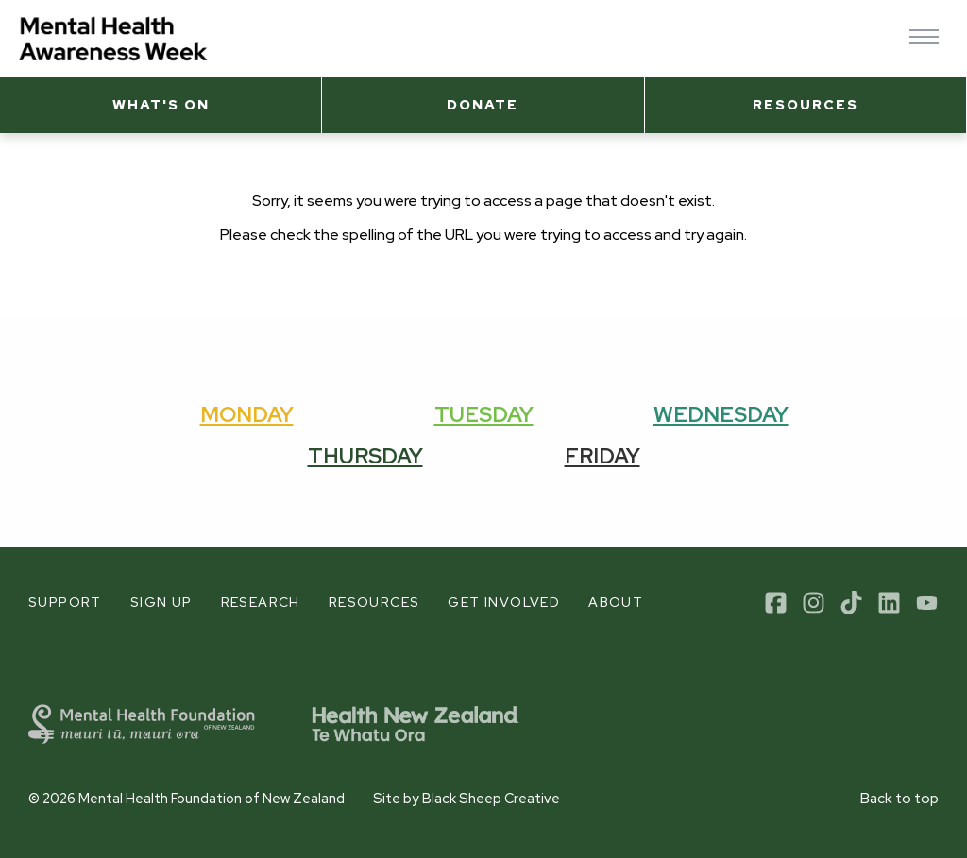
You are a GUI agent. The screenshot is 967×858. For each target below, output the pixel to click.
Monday (247, 414)
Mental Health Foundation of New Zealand (211, 798)
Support (65, 602)
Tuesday (484, 414)
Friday (602, 456)
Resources (805, 104)
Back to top (899, 798)
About (615, 602)
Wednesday (721, 414)
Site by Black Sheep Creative (466, 798)
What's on (161, 104)
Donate (482, 104)
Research (260, 602)
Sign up (161, 602)
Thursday (365, 456)
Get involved (504, 602)
